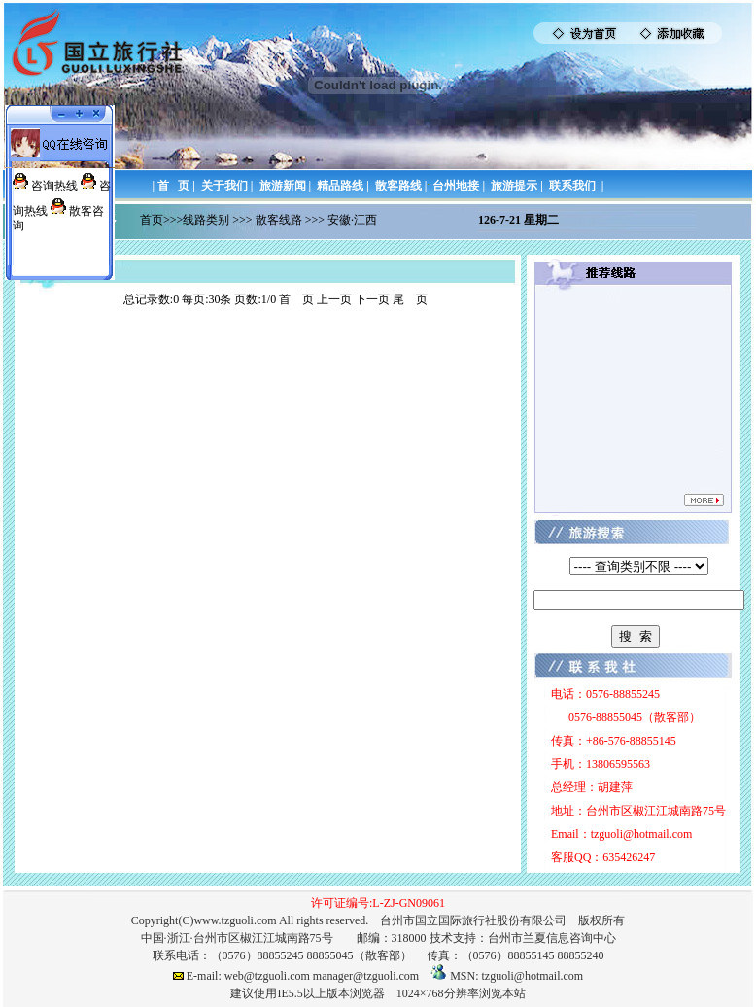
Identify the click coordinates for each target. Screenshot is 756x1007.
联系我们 (572, 185)
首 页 (173, 185)
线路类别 (206, 219)
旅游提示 (514, 185)
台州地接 (455, 185)
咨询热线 (54, 185)
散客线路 (279, 219)
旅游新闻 (282, 185)
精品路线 (340, 185)
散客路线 (398, 185)
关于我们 (224, 185)
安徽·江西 (352, 219)
